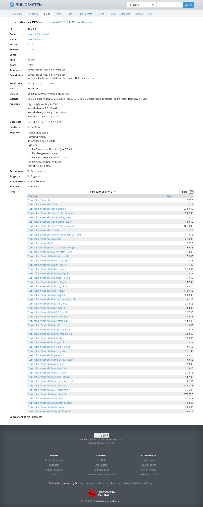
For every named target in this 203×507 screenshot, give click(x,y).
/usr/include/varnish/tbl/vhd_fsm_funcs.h (50, 402)
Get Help (101, 460)
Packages (33, 13)
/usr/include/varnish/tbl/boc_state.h (47, 282)
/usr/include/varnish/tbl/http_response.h (50, 333)
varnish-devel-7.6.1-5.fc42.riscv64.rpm (65, 22)
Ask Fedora (101, 464)
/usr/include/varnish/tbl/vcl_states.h (47, 394)
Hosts (112, 13)
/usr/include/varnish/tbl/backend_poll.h (49, 256)
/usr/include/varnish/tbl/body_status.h (48, 286)
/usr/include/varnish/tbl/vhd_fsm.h (46, 398)
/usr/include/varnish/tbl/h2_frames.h (48, 312)
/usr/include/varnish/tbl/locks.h (45, 338)
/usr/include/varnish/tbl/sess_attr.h (47, 368)
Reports (125, 13)
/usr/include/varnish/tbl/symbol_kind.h (49, 376)
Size (169, 196)
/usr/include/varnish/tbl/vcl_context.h (48, 385)
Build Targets (85, 13)
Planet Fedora (148, 469)
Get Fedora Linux (54, 460)
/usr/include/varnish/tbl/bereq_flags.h (48, 273)
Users (101, 13)
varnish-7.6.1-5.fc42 (38, 34)
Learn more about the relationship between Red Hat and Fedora (119, 483)
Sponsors (54, 464)
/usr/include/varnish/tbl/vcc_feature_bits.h (50, 381)
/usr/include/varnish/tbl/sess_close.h (47, 372)
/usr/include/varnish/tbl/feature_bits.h (48, 303)
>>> (115, 191)
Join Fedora (149, 460)
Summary (17, 13)
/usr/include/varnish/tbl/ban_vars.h (47, 269)
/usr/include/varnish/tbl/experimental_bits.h (52, 299)
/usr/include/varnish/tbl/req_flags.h (47, 364)
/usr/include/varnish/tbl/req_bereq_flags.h (50, 359)
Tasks (59, 13)
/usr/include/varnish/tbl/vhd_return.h (48, 407)
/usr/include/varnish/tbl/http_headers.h (49, 329)
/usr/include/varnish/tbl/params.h (46, 355)
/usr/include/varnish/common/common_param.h (54, 234)
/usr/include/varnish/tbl (40, 243)
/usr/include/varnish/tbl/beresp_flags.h (49, 277)
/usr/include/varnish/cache (42, 204)
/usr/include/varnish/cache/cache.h (47, 208)
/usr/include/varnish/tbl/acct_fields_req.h (50, 251)
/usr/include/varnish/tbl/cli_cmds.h (46, 290)
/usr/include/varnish (39, 200)
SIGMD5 (14, 93)
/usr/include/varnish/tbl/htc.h (44, 325)
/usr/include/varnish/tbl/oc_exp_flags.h (49, 346)
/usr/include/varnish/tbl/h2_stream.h (48, 320)
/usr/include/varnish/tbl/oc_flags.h (46, 351)
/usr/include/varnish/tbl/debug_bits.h (48, 295)
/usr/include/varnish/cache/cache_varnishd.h (52, 226)
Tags (69, 13)
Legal (54, 474)
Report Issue (97, 439)
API (150, 13)
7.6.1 (30, 44)
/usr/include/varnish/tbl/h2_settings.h (48, 316)
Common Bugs (101, 469)
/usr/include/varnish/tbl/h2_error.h (46, 307)
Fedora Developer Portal (101, 474)
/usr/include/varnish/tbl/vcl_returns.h (48, 389)
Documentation (114, 439)
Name (31, 196)
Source (84, 439)
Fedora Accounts (149, 474)
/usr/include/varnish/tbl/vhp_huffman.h (49, 411)
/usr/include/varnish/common (44, 230)
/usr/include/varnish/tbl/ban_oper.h (47, 264)
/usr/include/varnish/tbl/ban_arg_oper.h (49, 260)
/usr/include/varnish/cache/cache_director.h (51, 217)
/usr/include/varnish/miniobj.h (44, 238)
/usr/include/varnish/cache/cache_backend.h (52, 213)
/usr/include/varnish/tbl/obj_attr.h (46, 342)
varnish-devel (35, 39)
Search (139, 13)
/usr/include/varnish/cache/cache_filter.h (50, 221)
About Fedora (149, 464)
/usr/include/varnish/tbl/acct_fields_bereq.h (51, 247)
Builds (46, 13)
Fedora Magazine (54, 469)
